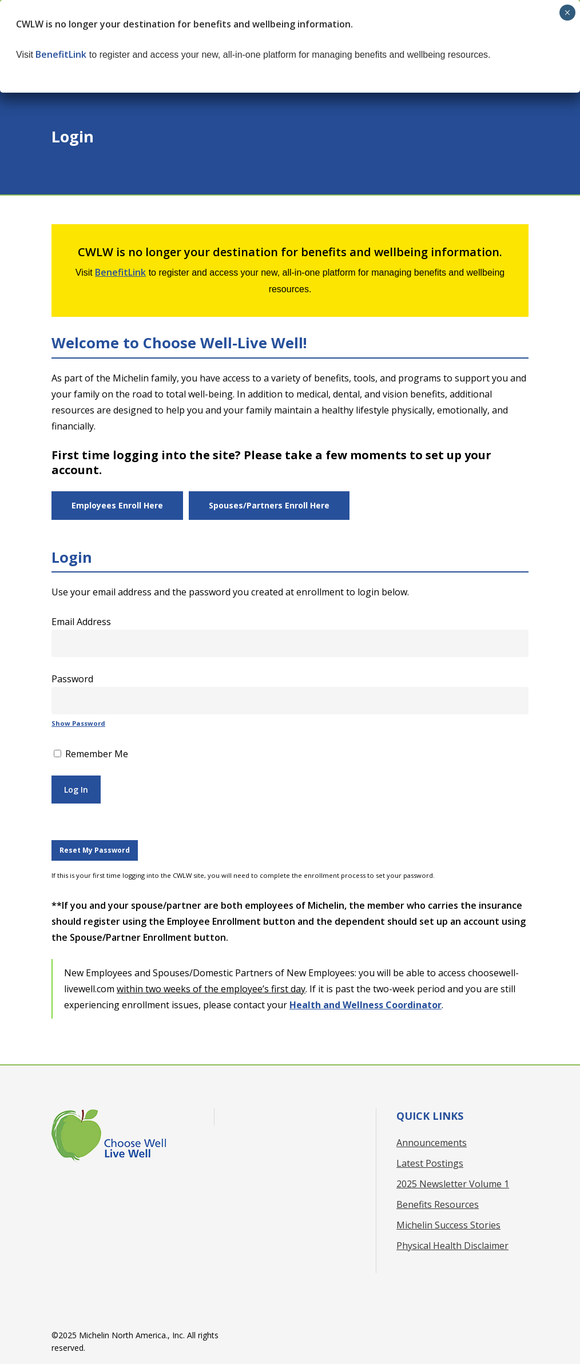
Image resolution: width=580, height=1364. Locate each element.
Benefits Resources (437, 1204)
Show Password (78, 723)
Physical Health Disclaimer (452, 1245)
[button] (117, 505)
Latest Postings (429, 1163)
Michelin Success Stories (448, 1225)
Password (72, 679)
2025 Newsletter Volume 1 (452, 1184)
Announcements (431, 1142)
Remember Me (91, 753)
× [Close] (567, 12)
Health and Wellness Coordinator (365, 1005)
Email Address (81, 621)
